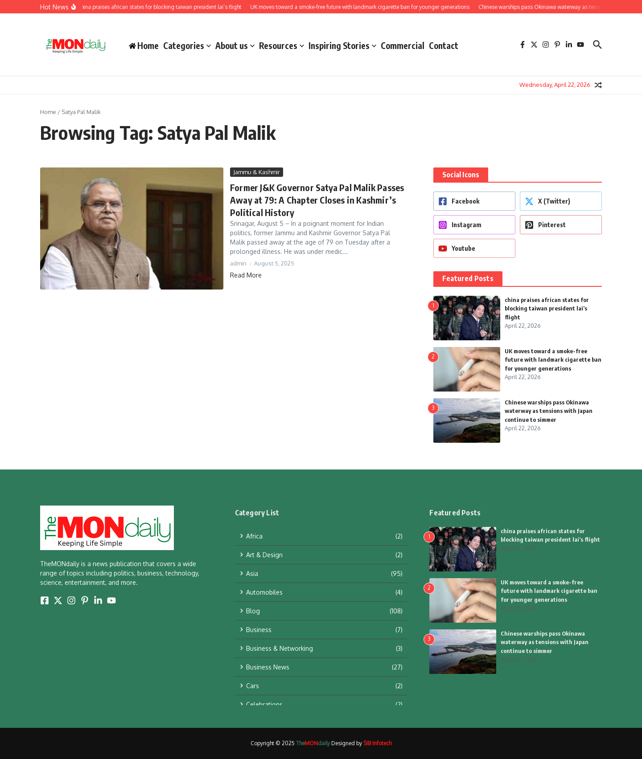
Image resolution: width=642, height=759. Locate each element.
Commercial (402, 45)
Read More (246, 275)
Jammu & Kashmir (256, 171)
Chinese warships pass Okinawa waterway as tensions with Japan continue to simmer (549, 411)
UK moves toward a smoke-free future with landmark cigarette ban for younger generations (553, 359)
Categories (187, 45)
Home (48, 111)
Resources (281, 45)
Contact (443, 45)
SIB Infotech (377, 743)
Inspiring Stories (342, 45)
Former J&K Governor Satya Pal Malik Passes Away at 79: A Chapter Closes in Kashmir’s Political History (317, 200)
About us (235, 45)
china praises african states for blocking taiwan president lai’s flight (547, 308)
